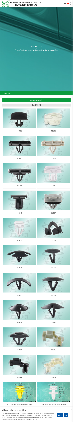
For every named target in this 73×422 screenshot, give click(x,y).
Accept (60, 415)
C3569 (19, 131)
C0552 (53, 322)
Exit (66, 415)
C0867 (53, 268)
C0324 (19, 377)
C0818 (19, 295)
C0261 (19, 185)
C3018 (53, 240)
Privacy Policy (34, 419)
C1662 (53, 131)
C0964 (19, 350)
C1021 (19, 268)
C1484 (53, 158)
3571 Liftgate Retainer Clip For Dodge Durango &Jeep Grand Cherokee (20, 405)
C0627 (19, 322)
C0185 (53, 377)
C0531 (53, 350)
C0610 (53, 295)
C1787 (53, 185)
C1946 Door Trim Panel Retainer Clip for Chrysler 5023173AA (53, 405)
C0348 (19, 213)
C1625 (19, 158)
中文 (69, 3)
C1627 (53, 213)
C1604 (19, 240)
